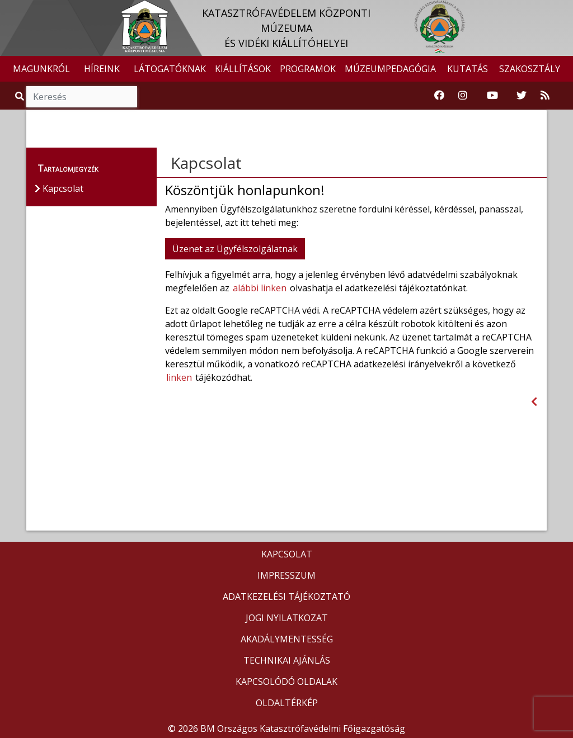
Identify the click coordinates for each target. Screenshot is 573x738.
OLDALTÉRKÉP (287, 703)
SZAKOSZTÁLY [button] (529, 69)
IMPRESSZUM (286, 575)
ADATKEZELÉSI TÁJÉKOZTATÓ (286, 596)
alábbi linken (259, 288)
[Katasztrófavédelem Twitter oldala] (521, 95)
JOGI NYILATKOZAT (287, 618)
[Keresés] (81, 96)
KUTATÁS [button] (467, 69)
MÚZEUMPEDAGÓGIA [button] (390, 69)
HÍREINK (102, 69)
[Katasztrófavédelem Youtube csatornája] (492, 95)
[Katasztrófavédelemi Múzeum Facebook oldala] (439, 95)
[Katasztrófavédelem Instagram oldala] (462, 95)
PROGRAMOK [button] (308, 69)
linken (179, 377)
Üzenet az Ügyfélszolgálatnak (235, 249)
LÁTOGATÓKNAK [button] (170, 69)
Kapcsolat (206, 162)
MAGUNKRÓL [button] (41, 69)
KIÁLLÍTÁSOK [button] (243, 69)
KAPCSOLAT (286, 554)
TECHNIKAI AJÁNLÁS (286, 660)
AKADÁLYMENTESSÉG (287, 639)
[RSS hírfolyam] (545, 95)
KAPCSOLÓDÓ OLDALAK (286, 681)
